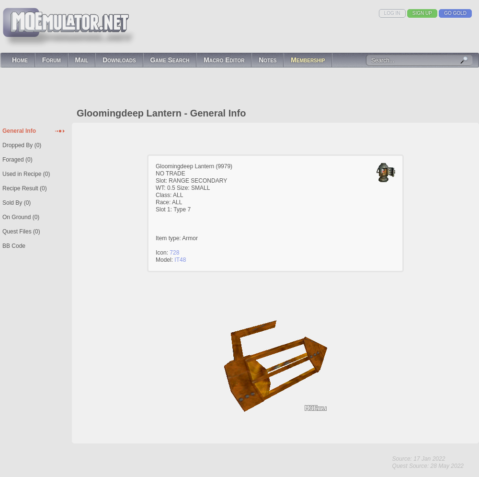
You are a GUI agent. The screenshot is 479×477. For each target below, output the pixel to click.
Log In (392, 13)
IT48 (180, 259)
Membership (308, 60)
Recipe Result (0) (24, 188)
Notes (267, 60)
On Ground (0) (20, 217)
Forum (51, 60)
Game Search (169, 60)
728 (174, 252)
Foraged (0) (17, 159)
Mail (82, 60)
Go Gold (455, 13)
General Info (19, 131)
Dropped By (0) (21, 145)
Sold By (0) (16, 202)
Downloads (119, 60)
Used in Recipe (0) (26, 174)
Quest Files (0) (21, 231)
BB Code (13, 246)
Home (20, 60)
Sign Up (422, 13)
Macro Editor (224, 60)
